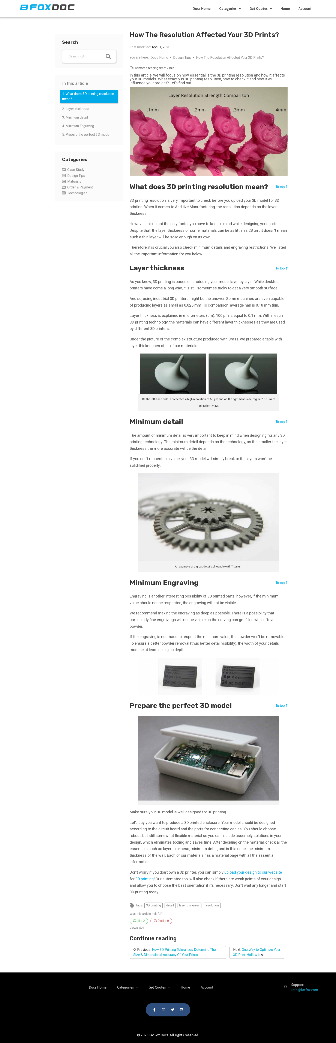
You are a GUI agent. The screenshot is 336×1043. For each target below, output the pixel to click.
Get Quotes (260, 8)
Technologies (77, 193)
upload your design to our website (253, 872)
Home (285, 9)
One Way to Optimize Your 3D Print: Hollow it (256, 952)
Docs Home (202, 9)
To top (282, 186)
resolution (212, 905)
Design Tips (76, 175)
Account (305, 9)
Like (139, 921)
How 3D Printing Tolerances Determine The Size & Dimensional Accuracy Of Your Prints (174, 952)
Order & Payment (80, 187)
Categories (230, 8)
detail (170, 905)
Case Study (75, 169)
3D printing (144, 879)
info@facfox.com (301, 990)
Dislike (161, 921)
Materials (74, 181)
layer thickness (189, 905)
